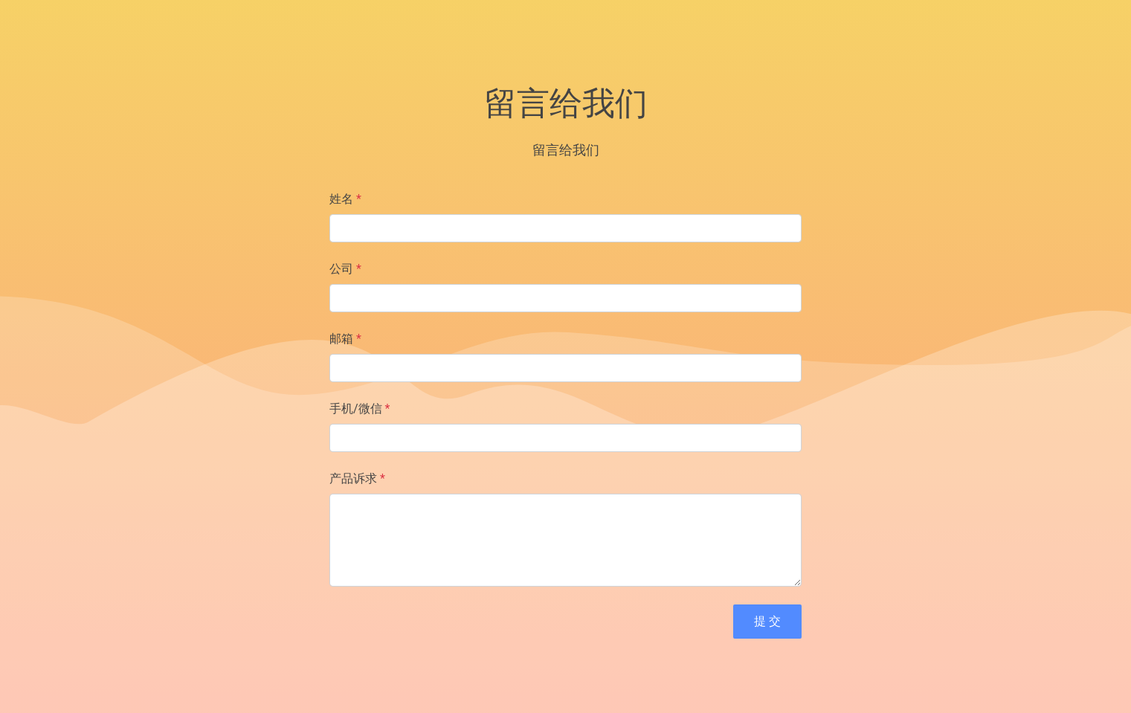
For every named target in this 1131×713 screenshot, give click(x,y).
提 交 (767, 621)
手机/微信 (359, 408)
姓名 (345, 199)
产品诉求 (357, 478)
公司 (345, 269)
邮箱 (345, 339)
